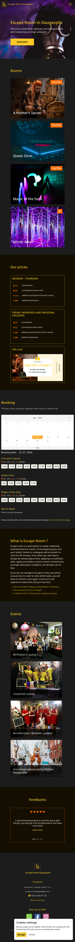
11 (58, 430)
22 (27, 437)
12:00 (11, 483)
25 (58, 437)
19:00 (49, 466)
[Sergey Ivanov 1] (33, 839)
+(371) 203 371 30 (38, 895)
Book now (22, 42)
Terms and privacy (37, 900)
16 (37, 434)
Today (37, 448)
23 (37, 437)
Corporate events (24, 694)
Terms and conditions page (59, 520)
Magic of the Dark (27, 198)
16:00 (34, 466)
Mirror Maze (23, 241)
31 (48, 441)
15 (27, 434)
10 (48, 430)
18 (58, 434)
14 (17, 434)
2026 (40, 418)
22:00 (64, 466)
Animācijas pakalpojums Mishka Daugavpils (33, 770)
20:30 (56, 466)
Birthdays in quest (24, 654)
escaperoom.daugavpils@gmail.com (37, 891)
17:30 (42, 466)
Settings (32, 934)
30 (17, 427)
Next (69, 417)
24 (48, 437)
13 (6, 434)
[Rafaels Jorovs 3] (41, 839)
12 (68, 430)
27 (6, 441)
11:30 (12, 466)
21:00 (33, 483)
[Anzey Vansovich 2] (37, 839)
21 (17, 437)
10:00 (4, 466)
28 (17, 441)
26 (68, 437)
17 (48, 434)
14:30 (27, 466)
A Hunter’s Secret (27, 112)
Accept (21, 934)
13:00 (19, 466)
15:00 (18, 483)
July (34, 418)
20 (6, 437)
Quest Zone (22, 155)
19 (68, 434)
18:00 (26, 483)
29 (6, 427)
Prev (5, 417)
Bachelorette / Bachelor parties (32, 733)
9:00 (4, 483)
